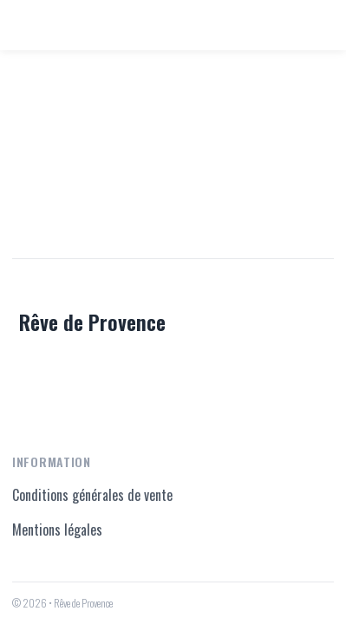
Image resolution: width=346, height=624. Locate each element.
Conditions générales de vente (92, 494)
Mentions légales (57, 529)
